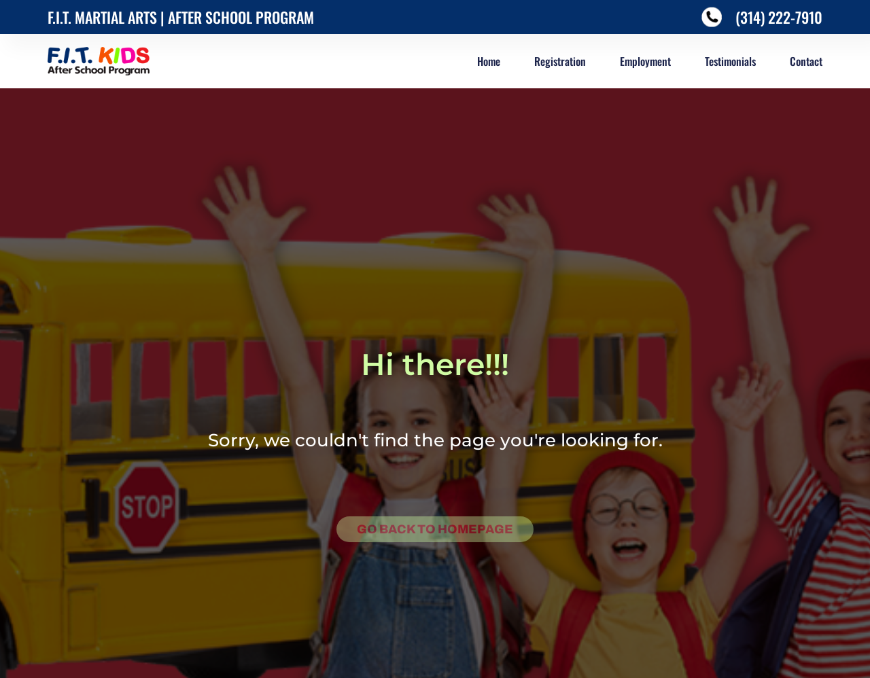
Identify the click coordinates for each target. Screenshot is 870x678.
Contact (806, 61)
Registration (560, 61)
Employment (645, 61)
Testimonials (730, 61)
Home (488, 61)
